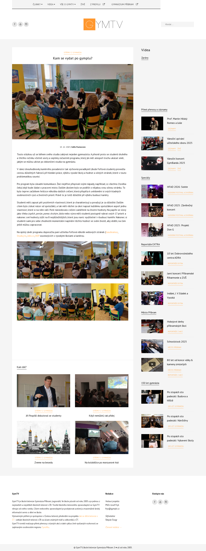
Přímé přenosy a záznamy (154, 109)
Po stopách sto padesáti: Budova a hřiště (177, 396)
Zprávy (144, 57)
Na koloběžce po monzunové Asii (102, 462)
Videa (51, 4)
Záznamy (172, 129)
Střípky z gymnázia (72, 52)
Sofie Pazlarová (78, 147)
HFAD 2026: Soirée (177, 186)
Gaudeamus (112, 232)
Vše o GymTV (68, 4)
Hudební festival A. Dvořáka (180, 192)
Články (37, 4)
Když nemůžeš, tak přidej (101, 415)
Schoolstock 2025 (177, 341)
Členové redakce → (113, 527)
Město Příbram (148, 312)
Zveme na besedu (43, 462)
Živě (83, 4)
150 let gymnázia (175, 406)
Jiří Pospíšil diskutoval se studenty (43, 415)
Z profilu (97, 4)
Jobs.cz (30, 235)
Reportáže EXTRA (150, 244)
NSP (37, 235)
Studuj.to (21, 235)
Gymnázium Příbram (125, 4)
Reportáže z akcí (175, 331)
